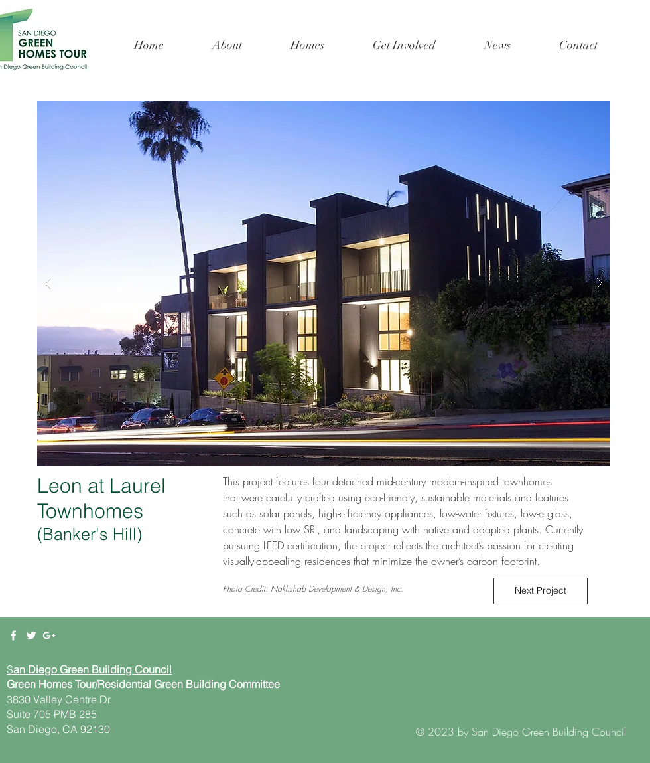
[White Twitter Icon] (31, 635)
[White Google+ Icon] (49, 635)
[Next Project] (540, 591)
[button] (307, 45)
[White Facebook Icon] (13, 635)
